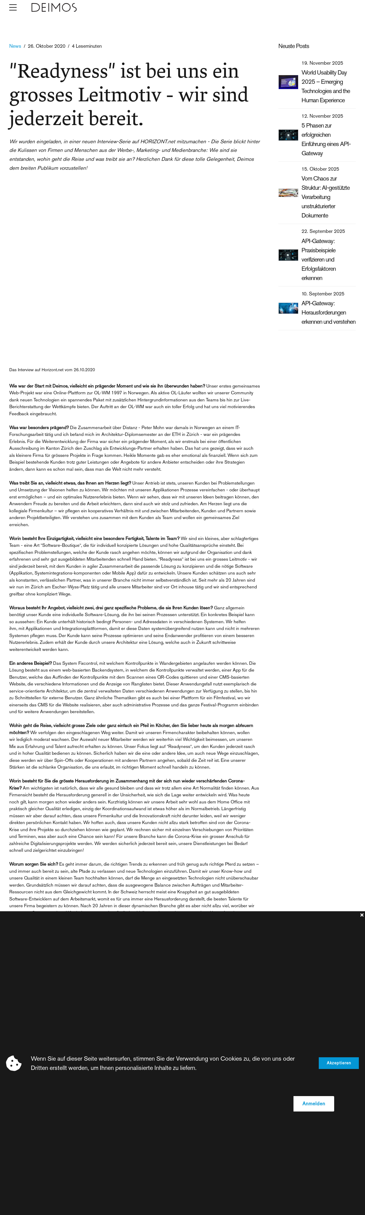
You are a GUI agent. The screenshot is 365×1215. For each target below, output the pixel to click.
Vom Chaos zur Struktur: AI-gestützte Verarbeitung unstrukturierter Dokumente (325, 196)
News (15, 46)
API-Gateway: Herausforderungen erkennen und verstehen (328, 312)
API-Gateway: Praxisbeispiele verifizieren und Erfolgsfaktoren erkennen (318, 259)
